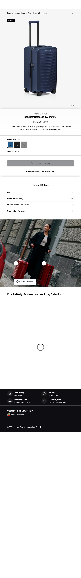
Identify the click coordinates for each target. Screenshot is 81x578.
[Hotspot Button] (44, 263)
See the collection (26, 281)
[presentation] (40, 253)
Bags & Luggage (13, 13)
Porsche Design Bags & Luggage (33, 13)
